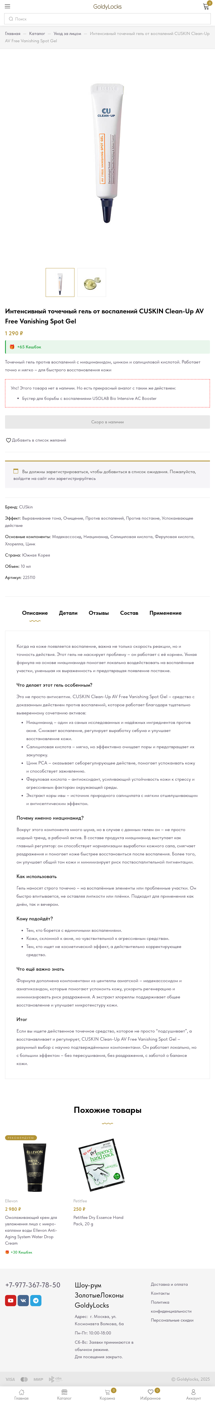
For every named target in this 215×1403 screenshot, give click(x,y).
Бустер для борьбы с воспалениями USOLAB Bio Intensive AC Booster (89, 398)
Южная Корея (36, 555)
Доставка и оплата (169, 1285)
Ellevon (11, 1200)
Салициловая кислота (131, 536)
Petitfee (80, 1200)
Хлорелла (14, 543)
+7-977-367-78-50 (32, 1286)
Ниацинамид (95, 536)
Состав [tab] (129, 612)
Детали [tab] (68, 612)
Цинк (30, 543)
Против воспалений (104, 518)
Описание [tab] (35, 612)
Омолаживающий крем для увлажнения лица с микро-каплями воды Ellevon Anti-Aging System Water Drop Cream (32, 1231)
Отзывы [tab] (99, 612)
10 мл (26, 566)
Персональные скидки (172, 1321)
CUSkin (26, 507)
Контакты (160, 1294)
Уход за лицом (67, 33)
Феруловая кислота (174, 536)
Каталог (37, 33)
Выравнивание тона (41, 518)
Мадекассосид (66, 536)
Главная (12, 33)
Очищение (73, 518)
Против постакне (143, 518)
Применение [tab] (165, 612)
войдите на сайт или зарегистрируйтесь (54, 478)
